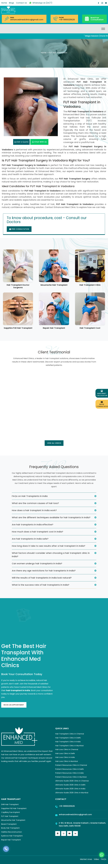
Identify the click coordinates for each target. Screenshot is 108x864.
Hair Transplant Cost (90, 328)
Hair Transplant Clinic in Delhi (68, 737)
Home (4, 2)
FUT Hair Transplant (9, 816)
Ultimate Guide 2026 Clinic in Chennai (72, 780)
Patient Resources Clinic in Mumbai (71, 777)
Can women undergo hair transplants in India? (37, 563)
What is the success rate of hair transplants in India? (40, 584)
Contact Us (21, 2)
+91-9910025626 (67, 20)
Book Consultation (102, 404)
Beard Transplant (9, 824)
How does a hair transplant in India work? (34, 510)
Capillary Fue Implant (10, 812)
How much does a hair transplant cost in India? (37, 531)
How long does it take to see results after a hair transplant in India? (48, 545)
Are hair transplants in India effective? (32, 524)
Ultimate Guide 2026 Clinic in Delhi (70, 784)
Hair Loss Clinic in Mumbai (66, 761)
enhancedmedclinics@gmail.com (26, 20)
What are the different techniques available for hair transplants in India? (51, 517)
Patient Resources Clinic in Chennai (71, 765)
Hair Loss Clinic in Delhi (65, 753)
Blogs (11, 2)
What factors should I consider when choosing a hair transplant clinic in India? (51, 554)
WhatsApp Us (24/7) (40, 2)
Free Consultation (19, 229)
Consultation (97, 19)
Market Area (86, 859)
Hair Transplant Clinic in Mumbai (69, 745)
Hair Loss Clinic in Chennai (66, 749)
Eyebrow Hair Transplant (12, 835)
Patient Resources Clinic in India (69, 773)
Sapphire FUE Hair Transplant (18, 328)
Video (96, 859)
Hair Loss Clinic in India (65, 757)
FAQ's (103, 859)
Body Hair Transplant (10, 828)
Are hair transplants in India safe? (30, 538)
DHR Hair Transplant (10, 804)
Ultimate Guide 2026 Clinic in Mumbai (71, 792)
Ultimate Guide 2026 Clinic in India (70, 788)
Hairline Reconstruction (11, 832)
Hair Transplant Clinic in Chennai (69, 733)
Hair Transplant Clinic (90, 285)
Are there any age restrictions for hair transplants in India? (44, 570)
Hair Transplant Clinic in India (68, 741)
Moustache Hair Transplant (54, 285)
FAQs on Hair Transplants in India (30, 496)
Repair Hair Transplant (54, 328)
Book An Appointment (14, 705)
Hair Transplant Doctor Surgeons (18, 286)
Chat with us (39, 142)
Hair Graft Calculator (102, 393)
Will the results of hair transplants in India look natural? (42, 577)
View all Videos (54, 443)
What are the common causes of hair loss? (35, 503)
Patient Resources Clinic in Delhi (69, 769)
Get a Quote (21, 141)
